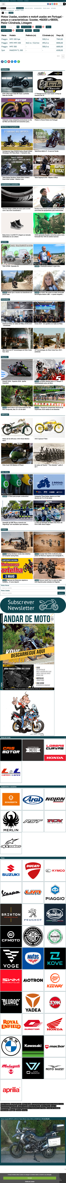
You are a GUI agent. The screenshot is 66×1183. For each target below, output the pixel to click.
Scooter (38, 27)
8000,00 (59, 43)
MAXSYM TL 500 (16, 50)
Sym (3, 50)
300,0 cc (45, 46)
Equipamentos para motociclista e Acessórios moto (47, 1104)
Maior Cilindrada (26, 27)
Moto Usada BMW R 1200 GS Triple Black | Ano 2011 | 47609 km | (33, 1140)
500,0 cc (45, 39)
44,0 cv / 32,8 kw (32, 43)
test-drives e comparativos (7, 10)
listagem (11, 13)
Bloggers (12, 1110)
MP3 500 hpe (15, 39)
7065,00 (59, 39)
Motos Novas (26, 1104)
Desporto (4, 357)
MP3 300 (13, 46)
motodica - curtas (19, 10)
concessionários (38, 8)
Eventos (4, 529)
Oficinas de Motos (34, 1106)
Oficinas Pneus (45, 1106)
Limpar (3, 27)
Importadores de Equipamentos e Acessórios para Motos (28, 1108)
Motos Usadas (5, 1104)
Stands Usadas (22, 1106)
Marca (48, 27)
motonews (53, 8)
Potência (28, 30)
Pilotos (18, 1110)
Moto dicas (5, 472)
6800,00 (59, 46)
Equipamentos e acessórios (10, 184)
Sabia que (5, 414)
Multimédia (5, 299)
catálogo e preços (11, 8)
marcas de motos (29, 8)
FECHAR (30, 1178)
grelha (6, 13)
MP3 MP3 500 (15, 43)
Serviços (24, 1110)
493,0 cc (45, 43)
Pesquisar (61, 588)
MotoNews (5, 69)
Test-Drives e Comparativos (10, 127)
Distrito (36, 30)
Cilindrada (19, 30)
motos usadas (20, 8)
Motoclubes (4, 1110)
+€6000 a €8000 (6, 30)
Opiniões (4, 242)
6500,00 (59, 50)
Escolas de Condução (53, 1108)
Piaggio (4, 39)
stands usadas (46, 8)
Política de (29, 1181)
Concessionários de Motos (9, 1106)
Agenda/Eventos (16, 1104)
